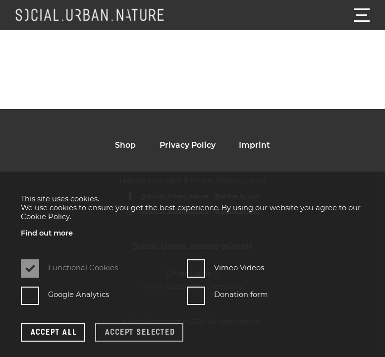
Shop (125, 145)
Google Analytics (65, 295)
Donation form (227, 295)
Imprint (254, 145)
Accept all (54, 331)
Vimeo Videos (225, 267)
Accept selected (140, 331)
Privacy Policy (188, 145)
